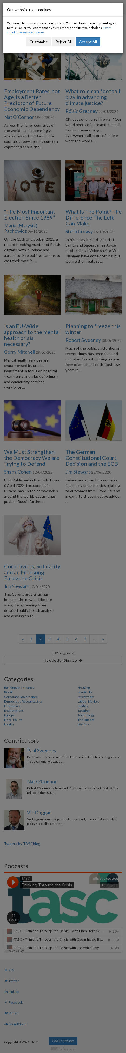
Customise (38, 41)
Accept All (88, 41)
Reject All (63, 41)
